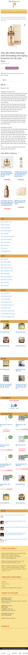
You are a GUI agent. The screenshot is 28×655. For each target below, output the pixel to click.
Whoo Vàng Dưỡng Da (6, 276)
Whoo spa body (4, 285)
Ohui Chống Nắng (5, 227)
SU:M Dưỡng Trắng (5, 308)
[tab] (4, 80)
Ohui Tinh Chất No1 (5, 242)
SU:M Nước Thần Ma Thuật (7, 310)
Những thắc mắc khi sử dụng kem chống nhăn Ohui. (15, 515)
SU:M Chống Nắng (5, 299)
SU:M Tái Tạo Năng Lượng (7, 316)
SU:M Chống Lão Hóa (6, 296)
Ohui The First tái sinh (6, 239)
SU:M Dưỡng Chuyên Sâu (7, 305)
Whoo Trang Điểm (5, 273)
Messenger (14, 652)
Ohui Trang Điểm (5, 245)
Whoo (8, 17)
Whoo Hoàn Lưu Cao (6, 265)
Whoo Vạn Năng (5, 282)
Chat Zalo (3, 652)
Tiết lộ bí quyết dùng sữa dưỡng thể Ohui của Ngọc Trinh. (16, 527)
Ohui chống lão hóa (5, 251)
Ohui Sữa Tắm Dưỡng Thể (7, 236)
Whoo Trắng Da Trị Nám (7, 270)
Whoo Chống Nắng (5, 262)
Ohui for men (4, 248)
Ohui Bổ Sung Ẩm (5, 224)
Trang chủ (3, 17)
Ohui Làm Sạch (4, 233)
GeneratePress (23, 648)
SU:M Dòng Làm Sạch (6, 302)
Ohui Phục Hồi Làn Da (6, 221)
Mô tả (4, 80)
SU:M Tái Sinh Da (5, 293)
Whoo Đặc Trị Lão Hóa (6, 279)
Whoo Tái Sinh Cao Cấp (7, 267)
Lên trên (20, 652)
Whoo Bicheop (13, 17)
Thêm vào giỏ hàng (12, 68)
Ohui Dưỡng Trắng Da (6, 230)
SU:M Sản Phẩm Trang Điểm (8, 313)
